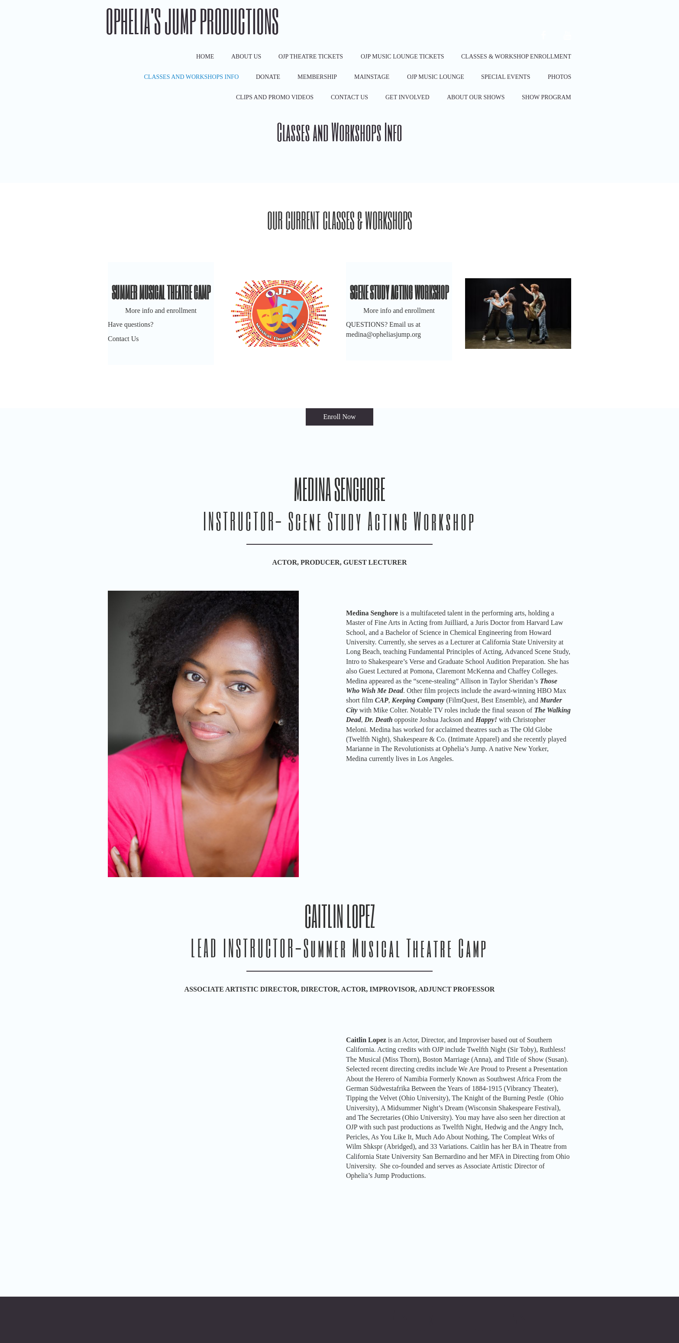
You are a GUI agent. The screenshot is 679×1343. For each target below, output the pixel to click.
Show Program (546, 97)
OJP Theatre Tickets (310, 56)
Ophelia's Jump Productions (192, 21)
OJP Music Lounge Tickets (402, 56)
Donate (268, 77)
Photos (559, 77)
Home (205, 56)
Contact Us (349, 97)
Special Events (505, 77)
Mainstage (371, 77)
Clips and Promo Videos (275, 97)
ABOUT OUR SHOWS (476, 97)
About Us (246, 56)
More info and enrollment (161, 310)
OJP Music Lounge (435, 77)
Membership (317, 77)
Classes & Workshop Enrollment (516, 56)
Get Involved (407, 97)
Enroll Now (339, 416)
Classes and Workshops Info (191, 77)
